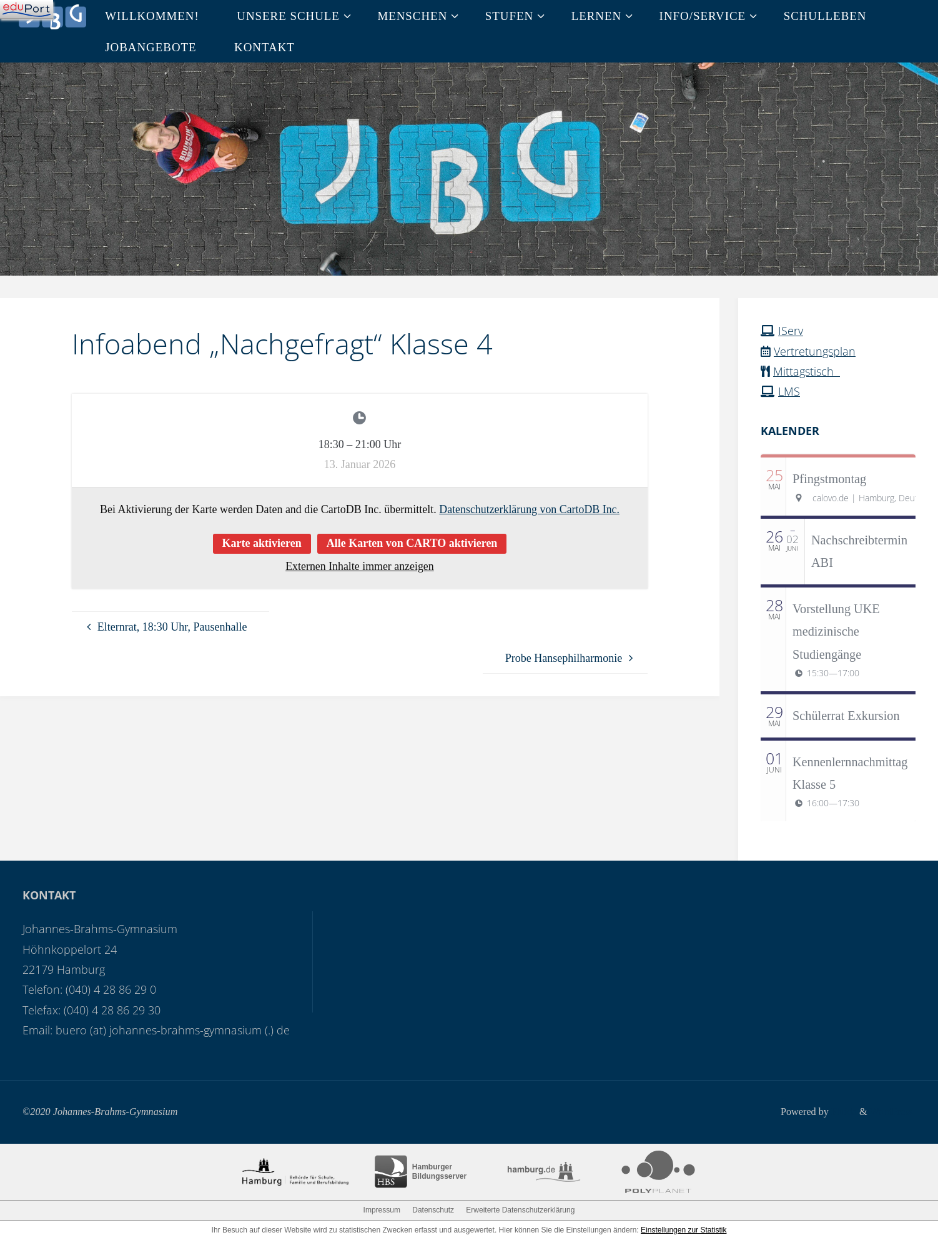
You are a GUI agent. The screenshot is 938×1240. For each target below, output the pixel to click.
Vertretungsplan (815, 351)
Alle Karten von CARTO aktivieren (412, 543)
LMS (789, 391)
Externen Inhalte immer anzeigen (359, 566)
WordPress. (892, 1112)
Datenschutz (433, 1210)
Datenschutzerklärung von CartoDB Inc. (529, 509)
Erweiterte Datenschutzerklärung (520, 1210)
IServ (790, 330)
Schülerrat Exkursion (846, 715)
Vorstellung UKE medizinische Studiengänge (836, 631)
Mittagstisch (806, 371)
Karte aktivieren (262, 543)
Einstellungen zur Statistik (683, 1230)
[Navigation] (26, 9)
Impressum (381, 1210)
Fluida (842, 1112)
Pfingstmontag (829, 479)
